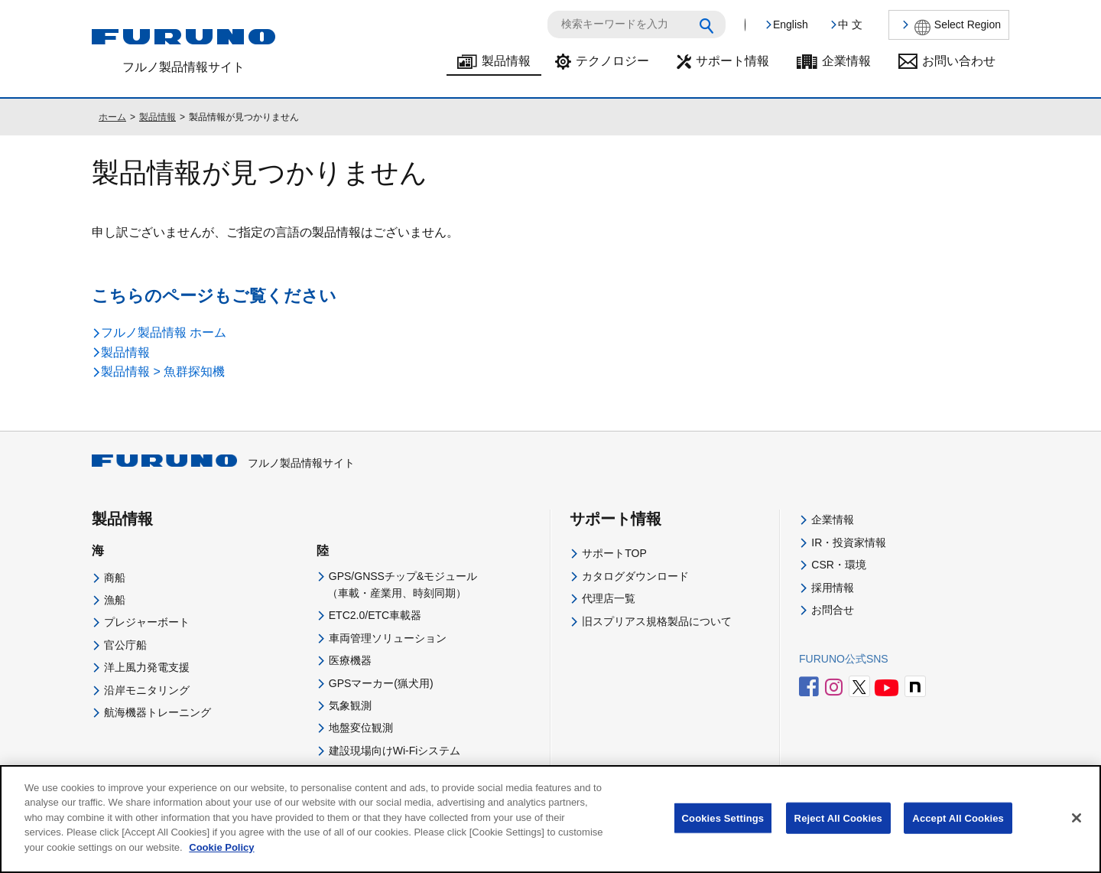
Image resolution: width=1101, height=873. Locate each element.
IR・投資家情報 (848, 542)
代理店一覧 (608, 598)
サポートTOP (614, 553)
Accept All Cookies (958, 830)
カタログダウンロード (635, 576)
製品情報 (506, 60)
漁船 (114, 600)
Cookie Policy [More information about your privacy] (221, 859)
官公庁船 (125, 645)
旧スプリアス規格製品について (657, 621)
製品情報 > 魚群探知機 (163, 371)
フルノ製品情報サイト (223, 463)
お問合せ (832, 610)
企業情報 (846, 60)
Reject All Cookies (838, 830)
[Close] (1076, 829)
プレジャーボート (147, 622)
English (790, 24)
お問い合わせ (958, 60)
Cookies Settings (723, 830)
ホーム (112, 117)
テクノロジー (612, 60)
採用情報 (832, 587)
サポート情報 (732, 60)
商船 (114, 578)
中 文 (850, 24)
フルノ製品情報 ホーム (163, 332)
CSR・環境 (838, 565)
